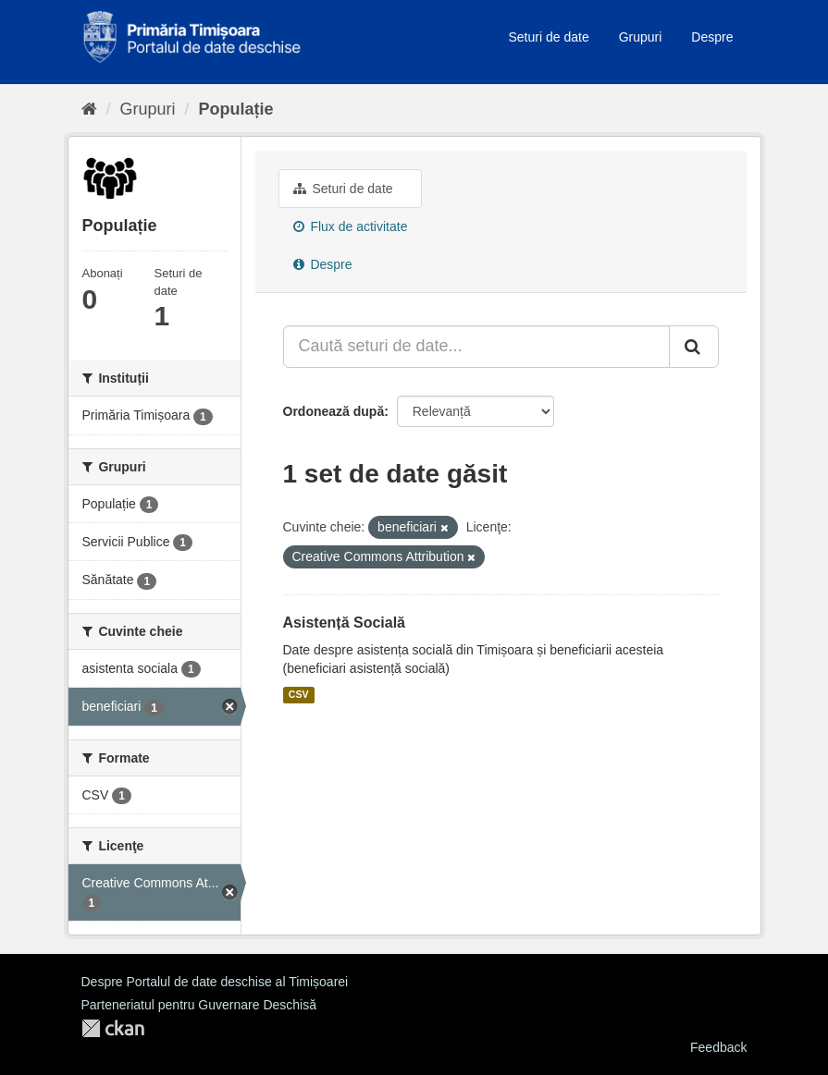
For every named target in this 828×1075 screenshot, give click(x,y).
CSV (299, 695)
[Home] (89, 109)
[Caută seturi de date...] (476, 346)
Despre (712, 37)
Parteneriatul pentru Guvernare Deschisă (198, 1004)
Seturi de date (549, 37)
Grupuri (640, 37)
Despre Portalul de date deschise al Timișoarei (215, 981)
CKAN (112, 1028)
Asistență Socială (344, 622)
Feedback (718, 1047)
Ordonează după (334, 411)
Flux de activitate (350, 226)
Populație (236, 109)
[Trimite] (694, 346)
